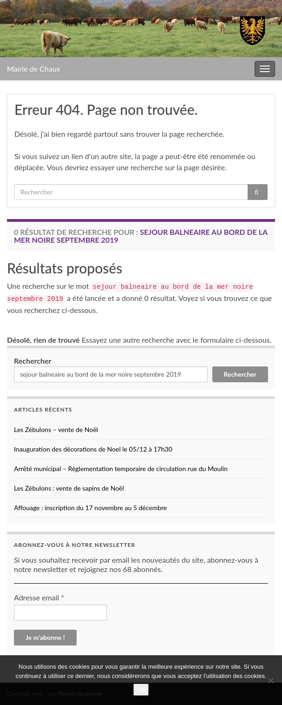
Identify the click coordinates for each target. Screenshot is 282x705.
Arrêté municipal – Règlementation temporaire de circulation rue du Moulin (121, 468)
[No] (270, 680)
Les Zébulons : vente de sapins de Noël (69, 488)
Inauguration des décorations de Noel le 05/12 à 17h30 (93, 449)
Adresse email (39, 597)
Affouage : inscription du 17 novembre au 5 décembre (90, 508)
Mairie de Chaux (33, 68)
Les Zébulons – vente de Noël (56, 429)
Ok (141, 689)
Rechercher (33, 360)
